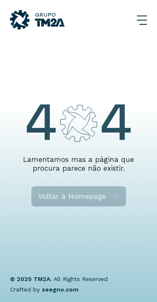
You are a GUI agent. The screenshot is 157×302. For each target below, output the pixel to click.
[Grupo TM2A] (37, 20)
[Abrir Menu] (142, 20)
